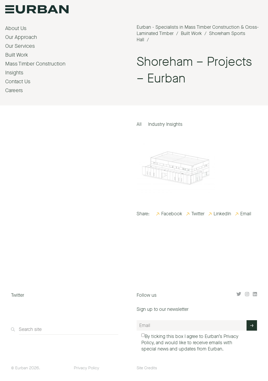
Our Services (20, 46)
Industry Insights (165, 124)
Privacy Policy (86, 368)
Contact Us (17, 81)
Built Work (16, 54)
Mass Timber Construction (35, 63)
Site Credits (147, 368)
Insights (14, 72)
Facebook (171, 214)
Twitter (197, 214)
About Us (15, 28)
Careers (14, 90)
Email (245, 214)
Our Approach (21, 37)
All (139, 124)
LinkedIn (222, 214)
